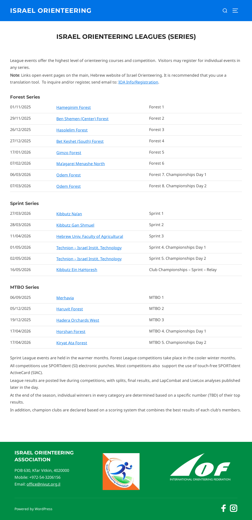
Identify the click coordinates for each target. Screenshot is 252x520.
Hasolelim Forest (72, 130)
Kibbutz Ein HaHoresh (76, 269)
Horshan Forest (70, 331)
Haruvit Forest (69, 309)
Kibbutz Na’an (69, 214)
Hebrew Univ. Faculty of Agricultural (89, 236)
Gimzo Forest (68, 152)
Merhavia (65, 298)
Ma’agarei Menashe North (80, 163)
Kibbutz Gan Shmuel (75, 225)
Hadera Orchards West (77, 320)
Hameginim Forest (73, 107)
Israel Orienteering (51, 11)
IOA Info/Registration (138, 82)
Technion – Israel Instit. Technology (89, 247)
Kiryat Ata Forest (71, 343)
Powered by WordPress (33, 508)
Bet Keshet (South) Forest (80, 141)
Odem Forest (68, 175)
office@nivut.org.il (43, 484)
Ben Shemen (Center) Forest (82, 118)
